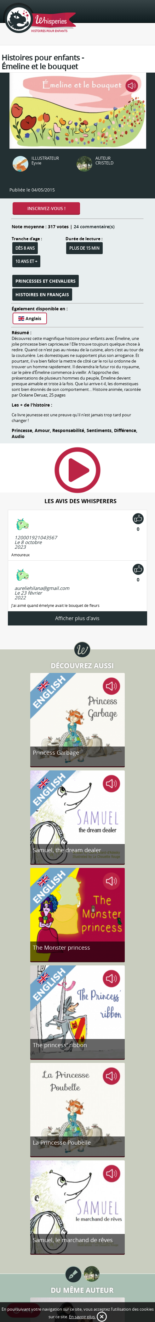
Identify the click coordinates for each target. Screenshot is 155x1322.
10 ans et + (26, 261)
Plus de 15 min (84, 248)
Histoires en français (42, 294)
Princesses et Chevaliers (45, 281)
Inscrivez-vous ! (46, 208)
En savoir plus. (82, 1316)
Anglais (29, 318)
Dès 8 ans (25, 248)
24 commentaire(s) (94, 227)
